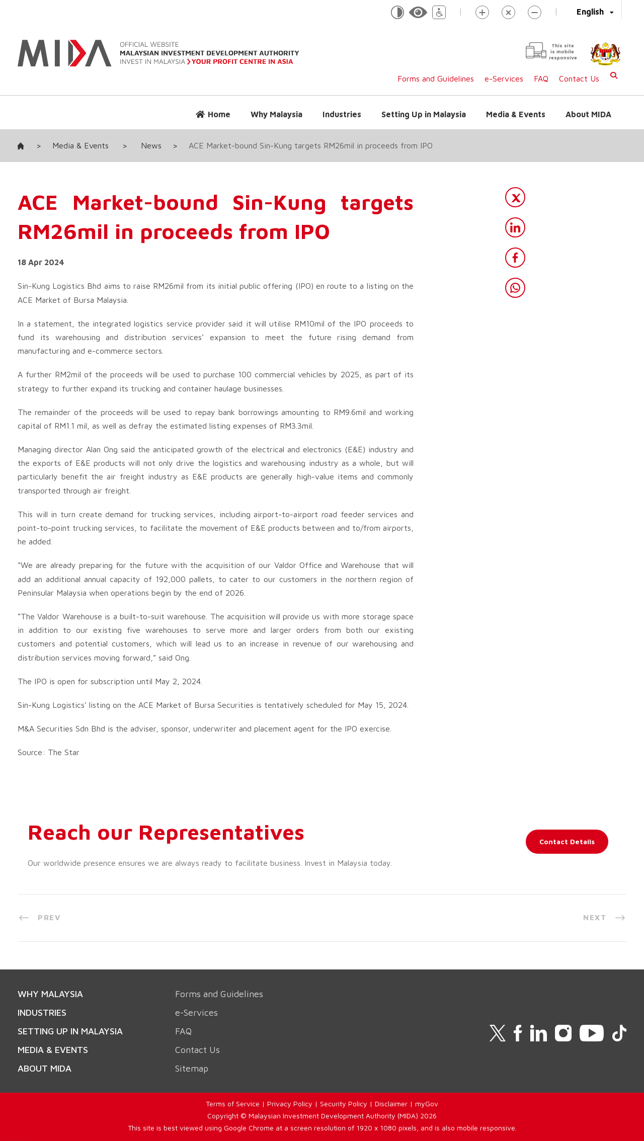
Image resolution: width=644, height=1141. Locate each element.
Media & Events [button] (515, 114)
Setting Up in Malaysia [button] (423, 114)
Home (219, 114)
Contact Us (579, 78)
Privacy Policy (289, 1103)
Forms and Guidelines (435, 78)
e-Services (504, 78)
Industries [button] (342, 114)
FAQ (541, 78)
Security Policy (343, 1103)
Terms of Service (233, 1103)
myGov (426, 1103)
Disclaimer (391, 1103)
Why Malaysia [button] (276, 114)
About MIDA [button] (588, 114)
